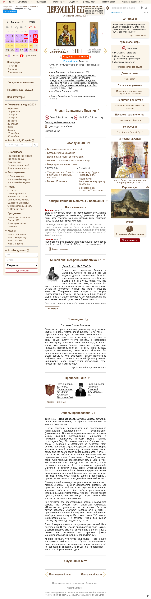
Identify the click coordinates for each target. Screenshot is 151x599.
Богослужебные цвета (19, 182)
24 (7, 50)
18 (12, 45)
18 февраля (14, 111)
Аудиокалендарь (129, 42)
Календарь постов (17, 193)
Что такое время (16, 159)
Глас (81, 61)
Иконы (12, 230)
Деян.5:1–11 (56, 117)
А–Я (86, 16)
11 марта (12, 114)
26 (17, 50)
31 (26, 31)
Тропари (53, 201)
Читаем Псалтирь (81, 160)
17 (7, 45)
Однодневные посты (18, 202)
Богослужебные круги (19, 179)
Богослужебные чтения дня (60, 122)
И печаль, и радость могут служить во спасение (129, 93)
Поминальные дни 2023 (22, 104)
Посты (11, 186)
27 (7, 31)
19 (17, 45)
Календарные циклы (18, 168)
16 (35, 41)
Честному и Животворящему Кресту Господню (92, 181)
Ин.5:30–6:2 (83, 266)
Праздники (14, 213)
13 (21, 41)
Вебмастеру (92, 583)
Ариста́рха (69, 64)
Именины (12, 226)
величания (96, 201)
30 (21, 31)
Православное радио (131, 68)
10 (7, 41)
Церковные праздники (19, 217)
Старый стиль (94, 49)
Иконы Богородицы (17, 237)
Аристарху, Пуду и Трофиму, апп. (89, 173)
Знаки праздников (17, 223)
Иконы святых (15, 240)
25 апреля (13, 124)
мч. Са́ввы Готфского (64, 91)
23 (35, 45)
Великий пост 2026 (17, 196)
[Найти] (146, 8)
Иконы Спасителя (17, 234)
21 (26, 45)
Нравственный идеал (130, 121)
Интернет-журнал (130, 140)
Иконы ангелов (15, 243)
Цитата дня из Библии (58, 126)
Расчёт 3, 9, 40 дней (21, 140)
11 (12, 41)
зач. (97, 117)
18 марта (12, 117)
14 (26, 41)
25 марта (12, 120)
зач (66, 117)
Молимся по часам (57, 160)
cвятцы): (80, 16)
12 (17, 41)
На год (12, 66)
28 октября (13, 133)
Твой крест (129, 80)
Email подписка (18, 250)
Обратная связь (74, 588)
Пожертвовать (10, 11)
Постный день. (71, 61)
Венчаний (13, 69)
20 (21, 45)
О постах (12, 190)
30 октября (13, 136)
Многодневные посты (18, 199)
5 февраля (13, 108)
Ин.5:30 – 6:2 (86, 117)
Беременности (15, 72)
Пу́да (81, 64)
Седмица (68, 56)
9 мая (10, 127)
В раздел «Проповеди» (56, 402)
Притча (73, 319)
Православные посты (20, 206)
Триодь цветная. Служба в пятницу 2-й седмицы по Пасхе (60, 175)
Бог (104, 273)
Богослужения (16, 172)
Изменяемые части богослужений (65, 157)
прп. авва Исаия (139, 35)
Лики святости (15, 162)
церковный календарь (75, 9)
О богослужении (16, 176)
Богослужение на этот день (62, 149)
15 (30, 41)
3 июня (11, 130)
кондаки (66, 201)
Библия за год (52, 131)
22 (30, 45)
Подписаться (21, 270)
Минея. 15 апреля (57, 181)
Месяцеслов (68, 16)
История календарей (18, 165)
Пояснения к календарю (20, 155)
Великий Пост (16, 209)
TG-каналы (116, 12)
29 (17, 31)
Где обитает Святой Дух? (130, 134)
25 (12, 50)
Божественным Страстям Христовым (91, 189)
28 (12, 31)
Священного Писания (81, 110)
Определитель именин (21, 82)
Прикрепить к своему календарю (68, 583)
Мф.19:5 (79, 512)
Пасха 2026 (13, 220)
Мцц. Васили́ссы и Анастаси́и (69, 72)
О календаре (15, 151)
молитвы (79, 201)
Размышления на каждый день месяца (130, 108)
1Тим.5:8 (92, 446)
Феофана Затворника (82, 260)
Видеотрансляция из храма (62, 164)
